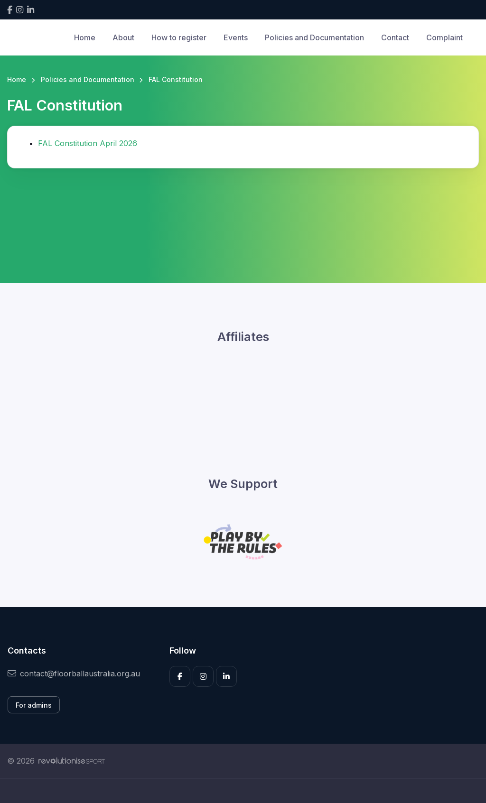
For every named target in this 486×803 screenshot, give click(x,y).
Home (84, 37)
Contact (395, 37)
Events (236, 37)
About (123, 37)
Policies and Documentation (314, 37)
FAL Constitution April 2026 (87, 143)
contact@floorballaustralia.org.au (74, 673)
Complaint (444, 37)
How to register (178, 37)
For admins (34, 705)
